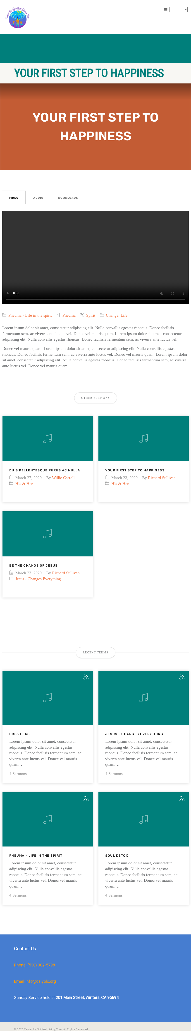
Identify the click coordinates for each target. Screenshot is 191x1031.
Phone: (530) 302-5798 (34, 947)
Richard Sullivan (162, 477)
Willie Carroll (63, 477)
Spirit (90, 315)
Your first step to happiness (135, 470)
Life (124, 315)
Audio (38, 197)
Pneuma (69, 315)
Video (14, 197)
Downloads (68, 197)
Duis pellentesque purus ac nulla (44, 470)
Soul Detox (116, 838)
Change (112, 315)
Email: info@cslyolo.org (35, 963)
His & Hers (24, 483)
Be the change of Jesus (33, 565)
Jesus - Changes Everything (38, 579)
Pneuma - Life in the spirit (30, 315)
